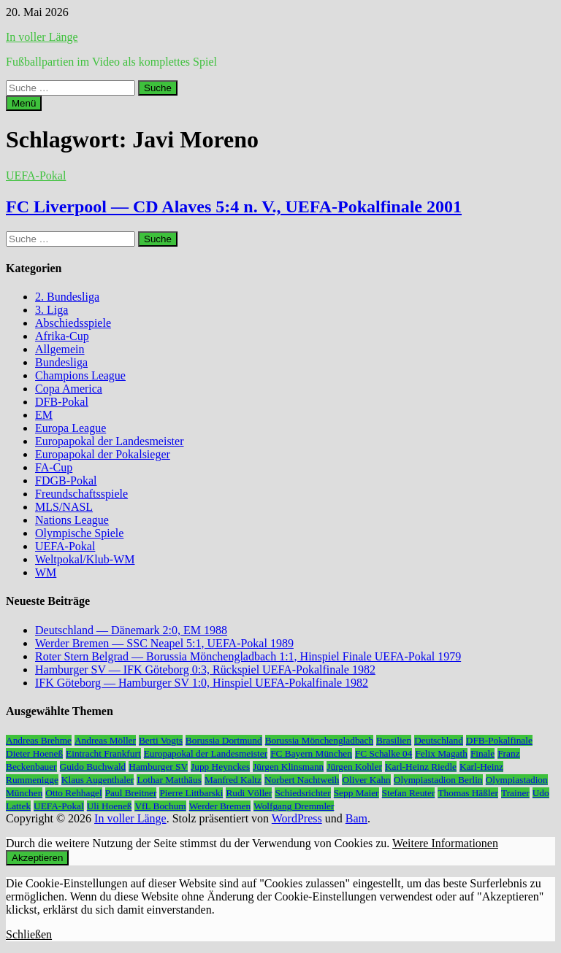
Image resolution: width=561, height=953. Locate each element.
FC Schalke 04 (384, 753)
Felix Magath (441, 753)
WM (45, 572)
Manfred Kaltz (233, 779)
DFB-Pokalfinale (499, 740)
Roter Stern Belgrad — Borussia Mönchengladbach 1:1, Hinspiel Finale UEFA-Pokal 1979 (248, 656)
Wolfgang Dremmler (293, 805)
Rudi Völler (249, 792)
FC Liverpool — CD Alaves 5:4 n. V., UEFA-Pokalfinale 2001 (234, 206)
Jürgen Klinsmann (288, 766)
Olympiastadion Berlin (438, 779)
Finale (482, 753)
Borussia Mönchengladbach (319, 740)
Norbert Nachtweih (302, 779)
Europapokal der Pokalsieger (102, 454)
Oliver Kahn (366, 779)
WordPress (297, 818)
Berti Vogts (161, 740)
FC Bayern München (311, 753)
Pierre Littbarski (191, 792)
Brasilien (393, 740)
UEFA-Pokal (36, 175)
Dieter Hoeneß (34, 753)
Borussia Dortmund (224, 740)
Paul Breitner (131, 792)
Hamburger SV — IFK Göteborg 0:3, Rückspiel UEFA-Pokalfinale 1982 (205, 669)
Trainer (515, 792)
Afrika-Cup (62, 336)
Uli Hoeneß (109, 805)
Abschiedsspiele (73, 323)
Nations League (72, 520)
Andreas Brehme (39, 740)
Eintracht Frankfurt (103, 753)
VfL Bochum (160, 805)
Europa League (70, 428)
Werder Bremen (220, 805)
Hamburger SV (158, 766)
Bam (356, 818)
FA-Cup (53, 467)
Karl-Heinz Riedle (421, 766)
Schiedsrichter (302, 792)
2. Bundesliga (67, 296)
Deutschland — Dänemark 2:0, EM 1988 (131, 630)
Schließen (29, 934)
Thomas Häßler (468, 792)
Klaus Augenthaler (97, 779)
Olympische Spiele (79, 533)
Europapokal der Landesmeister (109, 441)
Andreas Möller (105, 740)
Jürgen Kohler (354, 766)
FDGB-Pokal (65, 480)
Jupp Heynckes (220, 766)
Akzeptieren (37, 857)
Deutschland (438, 740)
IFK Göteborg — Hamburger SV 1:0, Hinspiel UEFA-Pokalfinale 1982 (201, 682)
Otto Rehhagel (73, 792)
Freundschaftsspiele (81, 493)
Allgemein (60, 349)
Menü (24, 103)
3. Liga (51, 310)
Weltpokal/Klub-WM (84, 559)
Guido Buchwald (93, 766)
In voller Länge (42, 37)
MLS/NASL (64, 507)
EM (44, 415)
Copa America (68, 388)
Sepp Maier (356, 792)
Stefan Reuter (408, 792)
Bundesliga (61, 362)
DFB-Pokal (61, 402)
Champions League (80, 375)
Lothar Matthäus (169, 779)
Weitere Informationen (445, 843)
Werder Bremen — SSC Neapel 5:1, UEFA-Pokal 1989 (164, 643)
